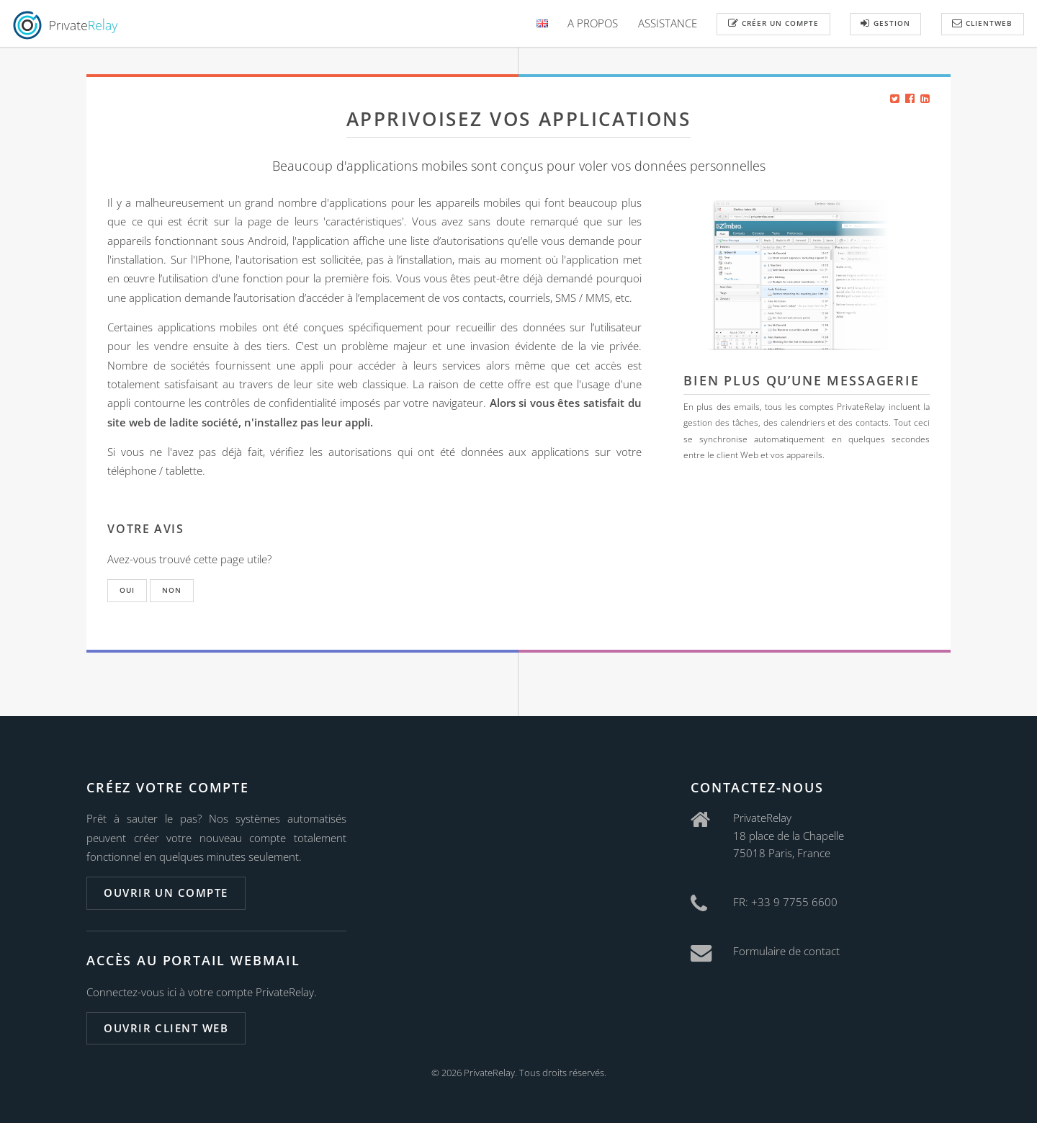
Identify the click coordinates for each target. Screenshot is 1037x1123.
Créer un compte (773, 23)
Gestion (885, 23)
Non (171, 590)
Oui (127, 590)
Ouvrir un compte (166, 892)
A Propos (592, 23)
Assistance (667, 23)
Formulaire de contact (786, 951)
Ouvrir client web (166, 1028)
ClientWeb (982, 23)
